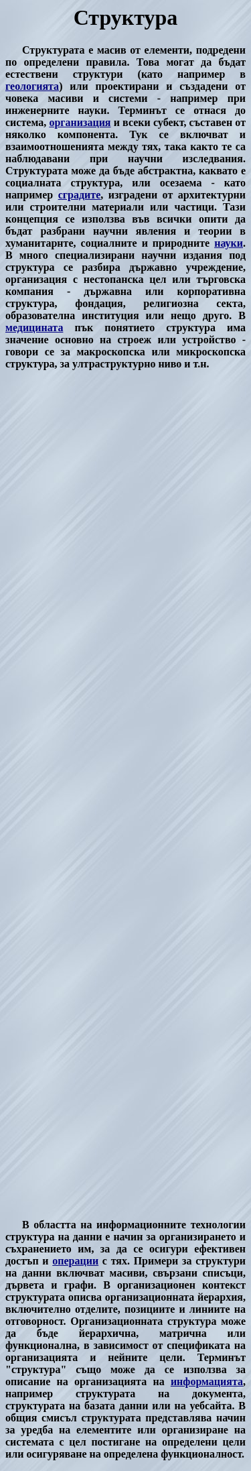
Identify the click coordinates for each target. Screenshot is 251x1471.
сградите (79, 194)
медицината (34, 327)
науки (228, 243)
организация (79, 122)
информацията (207, 1381)
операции (75, 1261)
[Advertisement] (125, 794)
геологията (32, 86)
